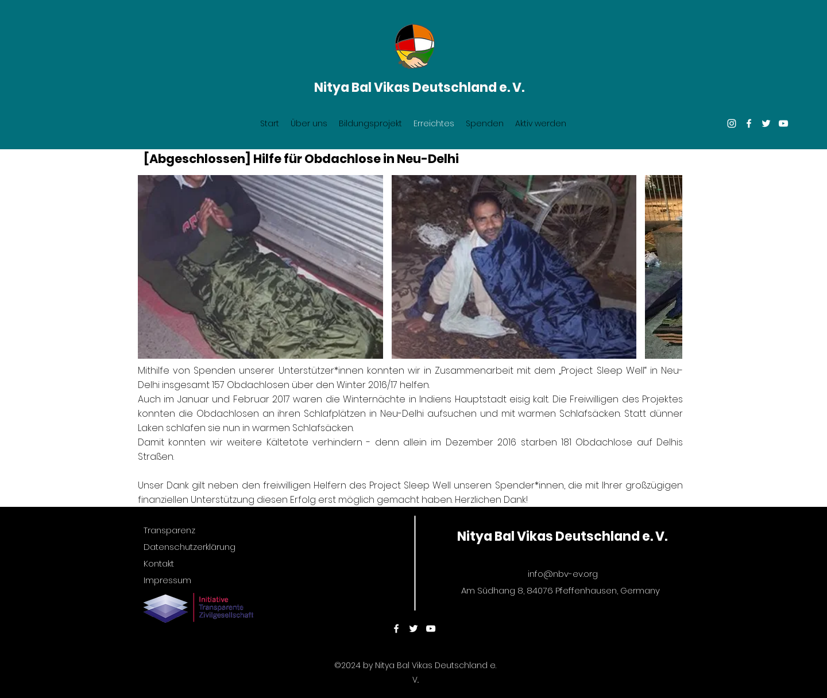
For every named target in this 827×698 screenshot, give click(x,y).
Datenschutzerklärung (189, 547)
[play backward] (152, 267)
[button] (260, 267)
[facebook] (749, 123)
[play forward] (668, 267)
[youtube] (783, 123)
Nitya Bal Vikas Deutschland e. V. (419, 87)
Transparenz (169, 530)
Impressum (167, 580)
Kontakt (159, 563)
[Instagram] (731, 123)
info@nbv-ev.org (563, 574)
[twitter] (766, 123)
